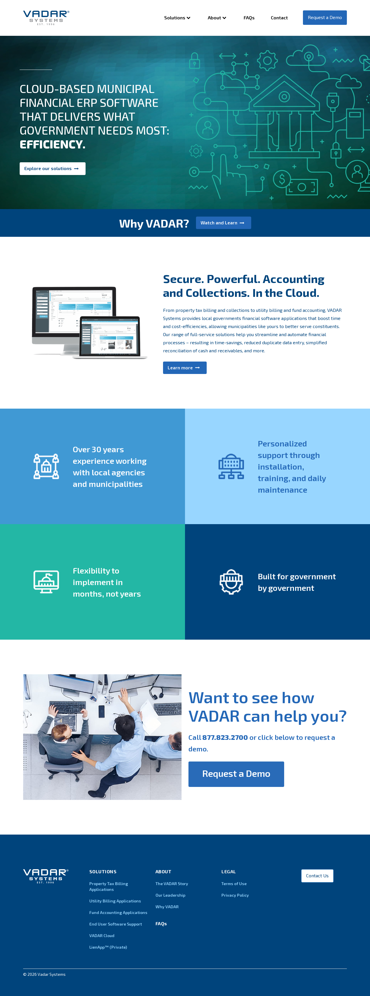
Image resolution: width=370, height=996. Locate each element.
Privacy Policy (235, 895)
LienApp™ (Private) (108, 947)
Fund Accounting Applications (118, 912)
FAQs (249, 17)
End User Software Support (115, 923)
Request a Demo (325, 17)
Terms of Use (234, 883)
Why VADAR (167, 906)
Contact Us (317, 875)
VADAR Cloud (101, 935)
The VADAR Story (172, 883)
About (217, 17)
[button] (53, 168)
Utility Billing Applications (115, 900)
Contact (279, 17)
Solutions (178, 17)
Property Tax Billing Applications (108, 886)
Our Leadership (170, 895)
